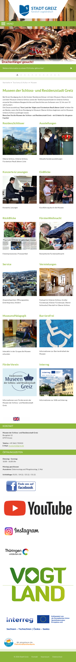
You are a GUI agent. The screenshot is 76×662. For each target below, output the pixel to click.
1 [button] (17, 75)
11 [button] (55, 75)
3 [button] (25, 75)
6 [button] (36, 75)
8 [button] (44, 75)
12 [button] (59, 75)
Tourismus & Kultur (20, 82)
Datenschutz (57, 657)
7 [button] (40, 75)
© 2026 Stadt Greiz (21, 657)
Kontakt (34, 657)
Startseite (6, 82)
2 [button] (21, 75)
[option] (38, 50)
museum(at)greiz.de (16, 446)
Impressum (45, 657)
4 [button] (29, 75)
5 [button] (32, 75)
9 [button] (47, 75)
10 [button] (51, 75)
